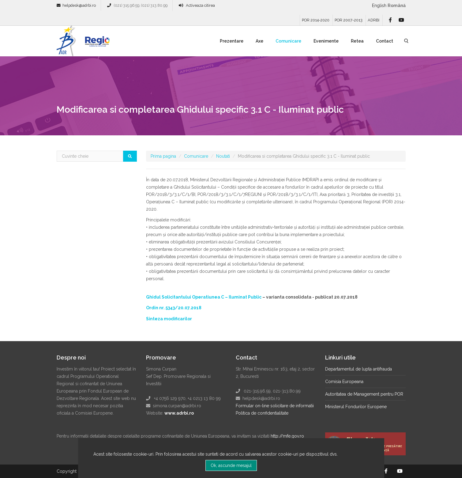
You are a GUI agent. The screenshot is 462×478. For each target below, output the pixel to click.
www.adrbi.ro (179, 413)
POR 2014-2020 (315, 20)
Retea (357, 41)
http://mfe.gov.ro (287, 436)
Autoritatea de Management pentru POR (364, 394)
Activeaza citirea (200, 5)
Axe (259, 41)
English (379, 5)
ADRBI (373, 20)
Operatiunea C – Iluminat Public (226, 297)
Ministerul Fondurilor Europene (356, 406)
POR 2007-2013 (348, 20)
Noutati (223, 156)
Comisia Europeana (344, 381)
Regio (95, 43)
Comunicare (288, 41)
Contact (384, 41)
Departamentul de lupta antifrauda (358, 369)
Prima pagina (163, 156)
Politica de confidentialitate (262, 413)
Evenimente (326, 41)
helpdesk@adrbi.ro (79, 5)
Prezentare (231, 41)
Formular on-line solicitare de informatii (275, 405)
